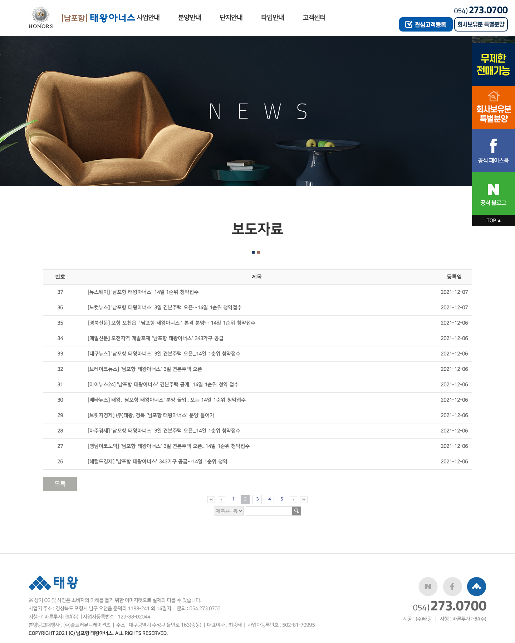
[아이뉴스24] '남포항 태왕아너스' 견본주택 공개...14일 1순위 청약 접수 (163, 384)
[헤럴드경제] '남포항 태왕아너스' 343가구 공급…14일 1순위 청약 (157, 461)
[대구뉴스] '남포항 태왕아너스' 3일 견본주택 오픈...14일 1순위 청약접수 (164, 353)
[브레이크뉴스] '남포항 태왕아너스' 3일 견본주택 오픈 (145, 369)
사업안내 (148, 17)
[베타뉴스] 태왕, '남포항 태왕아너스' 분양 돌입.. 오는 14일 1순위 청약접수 (167, 400)
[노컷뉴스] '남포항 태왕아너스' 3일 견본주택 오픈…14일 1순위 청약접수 (165, 307)
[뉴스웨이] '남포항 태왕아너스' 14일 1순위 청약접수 (143, 292)
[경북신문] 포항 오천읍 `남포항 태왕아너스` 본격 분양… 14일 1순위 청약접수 (171, 323)
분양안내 (189, 17)
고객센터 (314, 17)
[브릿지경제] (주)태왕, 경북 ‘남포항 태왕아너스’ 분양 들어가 (151, 415)
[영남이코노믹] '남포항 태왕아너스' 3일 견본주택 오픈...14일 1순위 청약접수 (169, 446)
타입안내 (272, 17)
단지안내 (231, 17)
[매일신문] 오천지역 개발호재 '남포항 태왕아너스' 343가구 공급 (156, 338)
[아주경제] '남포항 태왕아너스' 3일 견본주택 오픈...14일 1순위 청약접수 (164, 430)
